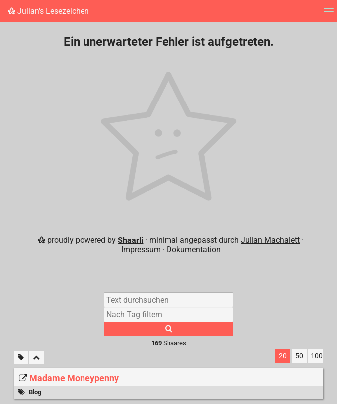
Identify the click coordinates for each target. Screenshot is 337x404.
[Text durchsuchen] (168, 299)
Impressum (141, 249)
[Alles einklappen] (36, 357)
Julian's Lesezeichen (48, 11)
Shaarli (130, 240)
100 (317, 356)
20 (283, 356)
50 (299, 356)
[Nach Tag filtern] (168, 314)
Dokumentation (194, 249)
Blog (35, 392)
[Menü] (328, 13)
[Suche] (168, 329)
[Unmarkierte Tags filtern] (21, 357)
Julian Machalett (270, 240)
